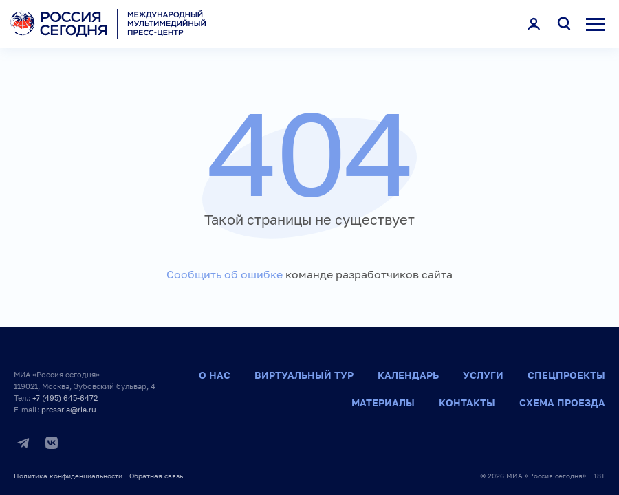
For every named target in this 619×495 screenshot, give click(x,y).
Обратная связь (156, 476)
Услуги (483, 375)
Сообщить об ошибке (224, 274)
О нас (214, 375)
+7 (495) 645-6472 (65, 397)
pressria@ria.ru (68, 409)
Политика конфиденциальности (68, 476)
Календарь (408, 375)
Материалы (383, 402)
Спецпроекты (566, 375)
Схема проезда (562, 402)
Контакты (467, 402)
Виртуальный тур (304, 375)
